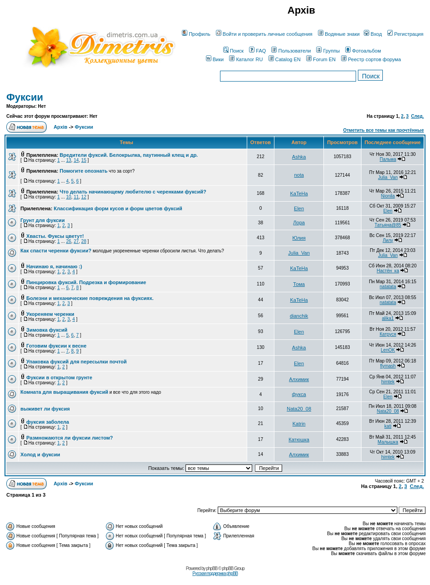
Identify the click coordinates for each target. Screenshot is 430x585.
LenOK (388, 350)
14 (75, 160)
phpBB (211, 568)
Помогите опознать (84, 171)
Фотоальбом (363, 50)
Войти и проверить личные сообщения (264, 34)
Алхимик (299, 379)
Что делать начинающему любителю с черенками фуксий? (133, 191)
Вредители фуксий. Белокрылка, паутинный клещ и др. (129, 155)
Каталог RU (246, 59)
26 (68, 241)
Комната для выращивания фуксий (64, 392)
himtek (387, 381)
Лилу (388, 240)
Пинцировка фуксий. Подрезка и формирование (86, 282)
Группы (328, 50)
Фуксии (24, 97)
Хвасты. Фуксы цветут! (55, 236)
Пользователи (291, 50)
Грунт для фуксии (42, 220)
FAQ (257, 50)
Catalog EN (285, 59)
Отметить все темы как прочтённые (383, 130)
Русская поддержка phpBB (215, 573)
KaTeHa (299, 193)
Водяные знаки (339, 34)
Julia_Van (388, 177)
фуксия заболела (47, 422)
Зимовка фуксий (46, 330)
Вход (373, 34)
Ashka (299, 157)
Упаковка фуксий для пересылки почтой (76, 361)
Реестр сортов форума (371, 59)
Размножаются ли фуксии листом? (69, 437)
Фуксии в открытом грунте (59, 377)
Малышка (388, 442)
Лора (299, 222)
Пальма (388, 159)
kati (387, 426)
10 (68, 196)
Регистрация (405, 34)
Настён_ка (388, 270)
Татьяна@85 (388, 224)
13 (68, 160)
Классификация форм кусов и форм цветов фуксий (118, 208)
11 (75, 196)
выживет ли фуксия (45, 408)
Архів (60, 127)
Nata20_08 (299, 408)
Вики (215, 59)
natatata (388, 286)
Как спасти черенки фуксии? (55, 250)
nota (298, 175)
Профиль (196, 34)
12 (83, 196)
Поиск (233, 50)
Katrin (299, 423)
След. (417, 116)
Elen (299, 208)
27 (75, 241)
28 (83, 241)
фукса (299, 394)
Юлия (299, 238)
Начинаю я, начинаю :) (54, 266)
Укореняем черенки (50, 314)
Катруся (388, 334)
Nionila (388, 195)
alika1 (388, 318)
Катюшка (298, 439)
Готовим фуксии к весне (56, 345)
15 (83, 160)
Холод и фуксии (40, 454)
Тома (299, 284)
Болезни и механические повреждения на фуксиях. (90, 298)
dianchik (299, 316)
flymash (388, 365)
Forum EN (321, 59)
